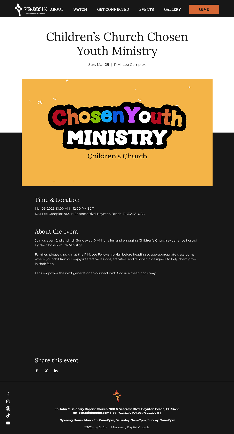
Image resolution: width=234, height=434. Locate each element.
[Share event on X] (46, 370)
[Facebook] (8, 394)
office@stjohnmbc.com (91, 413)
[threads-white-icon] (8, 408)
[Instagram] (8, 401)
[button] (113, 9)
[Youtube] (8, 423)
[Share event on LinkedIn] (56, 370)
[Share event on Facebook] (37, 370)
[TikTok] (8, 415)
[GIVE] (204, 9)
